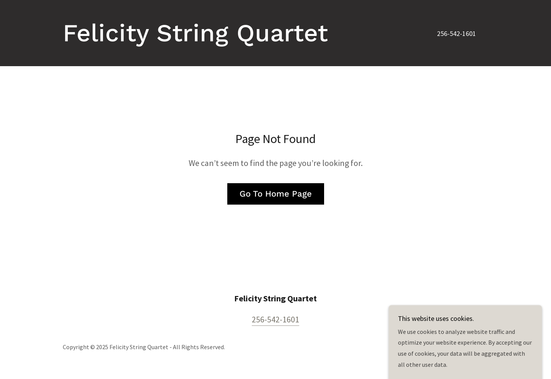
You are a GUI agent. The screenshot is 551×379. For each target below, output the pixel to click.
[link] (195, 39)
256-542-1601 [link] (456, 33)
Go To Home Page (276, 193)
